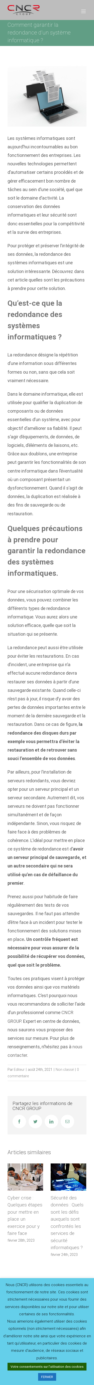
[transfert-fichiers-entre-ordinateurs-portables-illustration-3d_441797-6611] (47, 96)
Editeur (19, 1070)
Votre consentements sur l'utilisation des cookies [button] (47, 1367)
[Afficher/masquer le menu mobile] (83, 11)
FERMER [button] (47, 1377)
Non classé (65, 1070)
